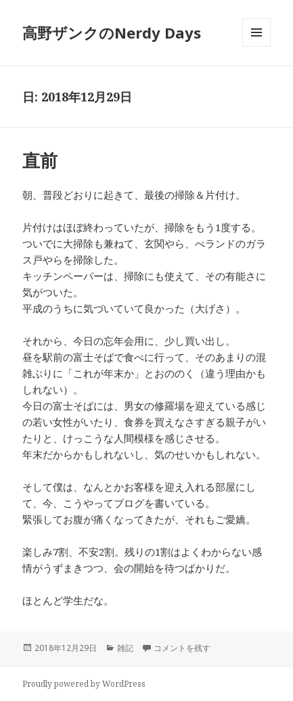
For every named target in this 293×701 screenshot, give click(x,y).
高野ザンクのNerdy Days (111, 32)
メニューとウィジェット (256, 46)
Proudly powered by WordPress (83, 684)
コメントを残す (182, 648)
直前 (40, 160)
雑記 (125, 648)
